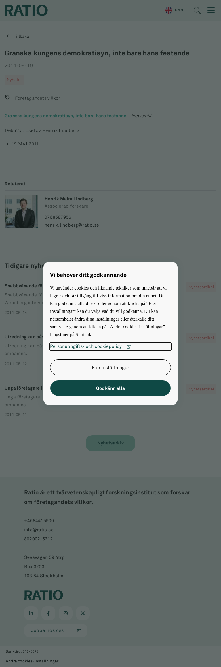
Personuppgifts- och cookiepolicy (90, 346)
